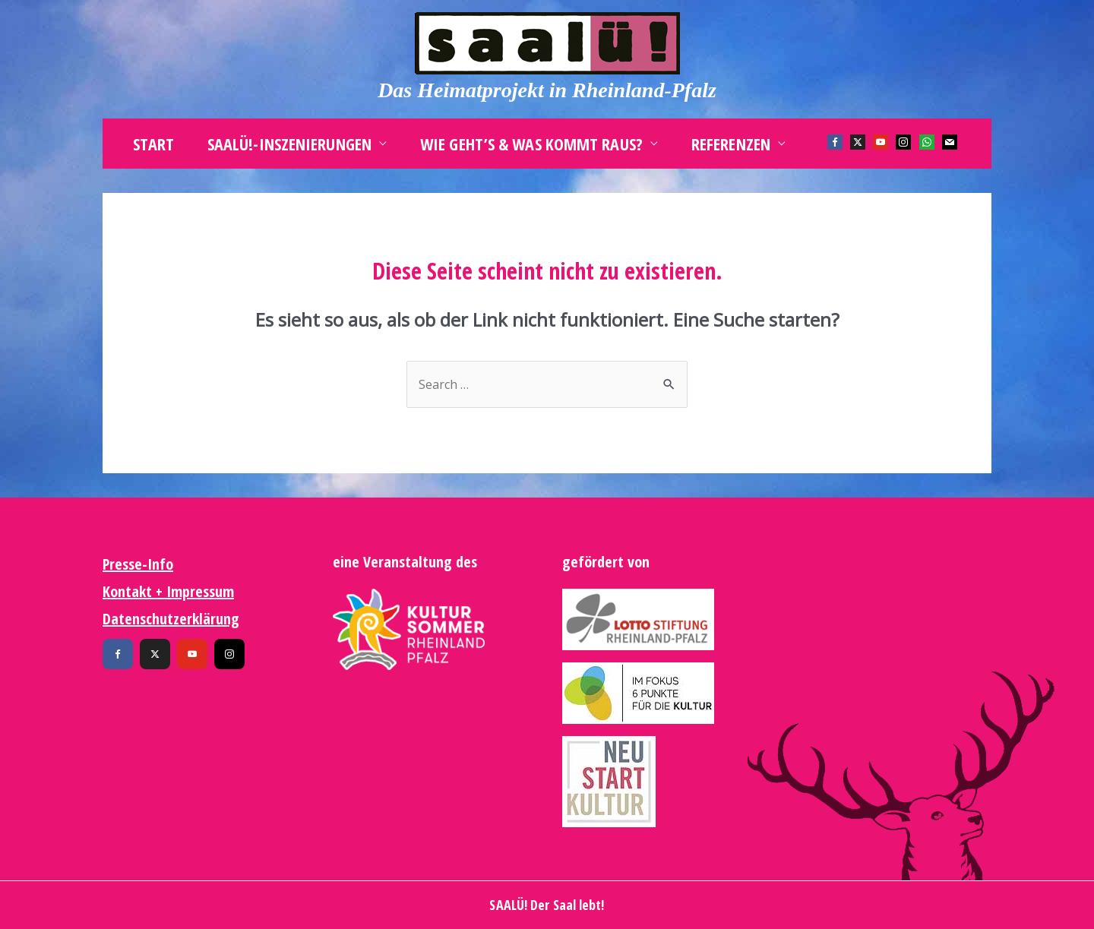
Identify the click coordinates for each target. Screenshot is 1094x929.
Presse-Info (138, 564)
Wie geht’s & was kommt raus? (531, 143)
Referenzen (730, 143)
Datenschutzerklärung (171, 618)
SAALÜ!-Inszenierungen (289, 143)
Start (153, 143)
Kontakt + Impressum (168, 591)
